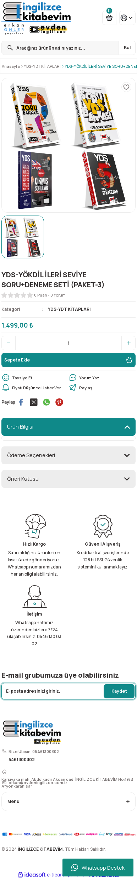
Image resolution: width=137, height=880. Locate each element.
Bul (127, 48)
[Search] (68, 48)
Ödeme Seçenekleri (31, 455)
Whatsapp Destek (98, 867)
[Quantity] (68, 343)
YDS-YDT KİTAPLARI (69, 309)
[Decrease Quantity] (8, 343)
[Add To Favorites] (126, 87)
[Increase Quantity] (128, 343)
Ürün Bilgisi (20, 426)
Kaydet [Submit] (119, 691)
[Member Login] (127, 18)
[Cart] (109, 18)
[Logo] (36, 18)
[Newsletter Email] (68, 691)
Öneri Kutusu (23, 478)
